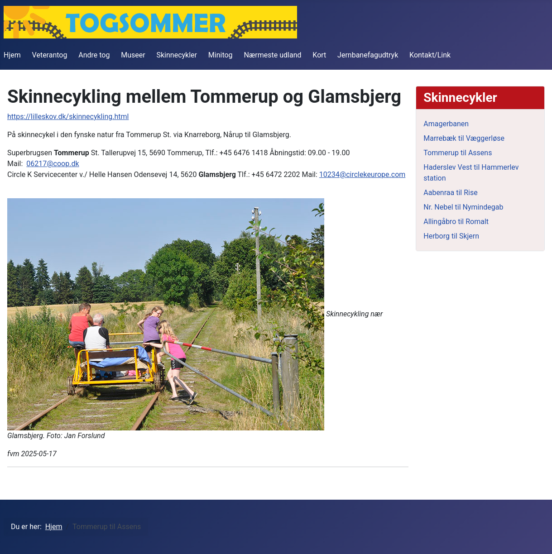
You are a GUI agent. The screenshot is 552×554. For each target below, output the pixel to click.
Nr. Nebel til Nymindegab (463, 207)
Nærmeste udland (272, 55)
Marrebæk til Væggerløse (463, 138)
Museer (133, 55)
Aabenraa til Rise (450, 192)
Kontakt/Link (430, 55)
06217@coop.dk (52, 163)
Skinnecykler (177, 55)
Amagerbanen (446, 123)
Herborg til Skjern (451, 236)
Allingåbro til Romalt (456, 221)
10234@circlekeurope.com (362, 174)
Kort (319, 55)
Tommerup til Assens (457, 152)
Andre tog (94, 55)
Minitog (220, 55)
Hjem (12, 55)
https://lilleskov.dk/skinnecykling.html (68, 116)
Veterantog (49, 55)
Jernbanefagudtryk (367, 55)
